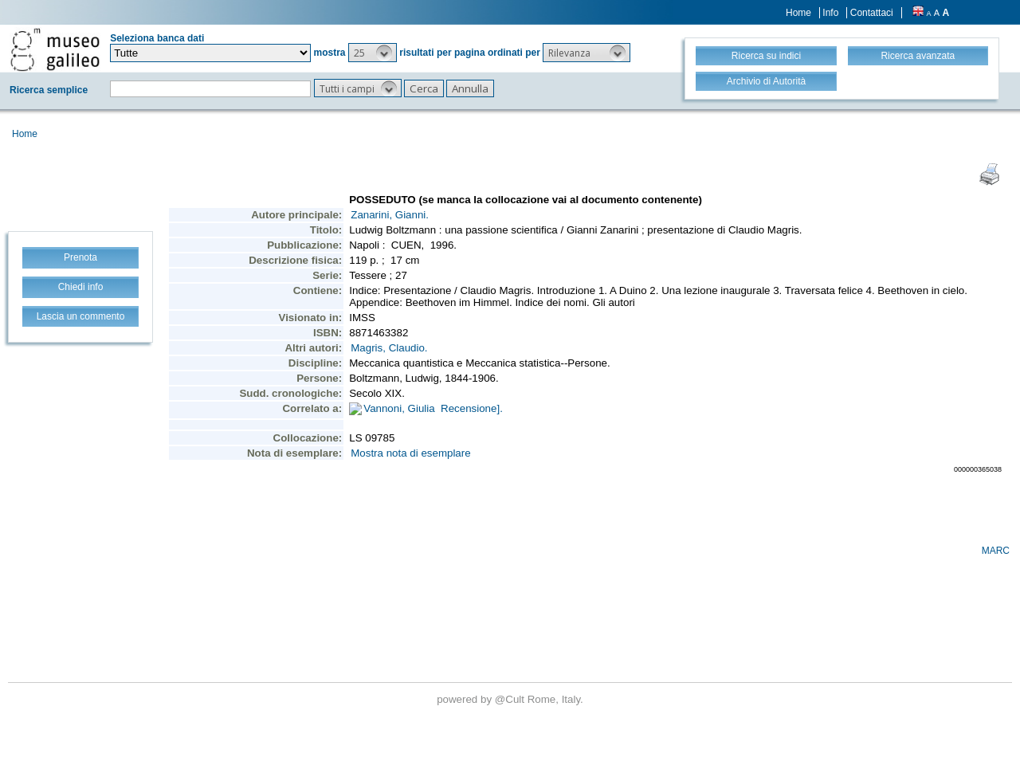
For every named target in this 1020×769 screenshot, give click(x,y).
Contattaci (871, 12)
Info (830, 12)
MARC (996, 550)
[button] (372, 52)
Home (798, 12)
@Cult (511, 699)
